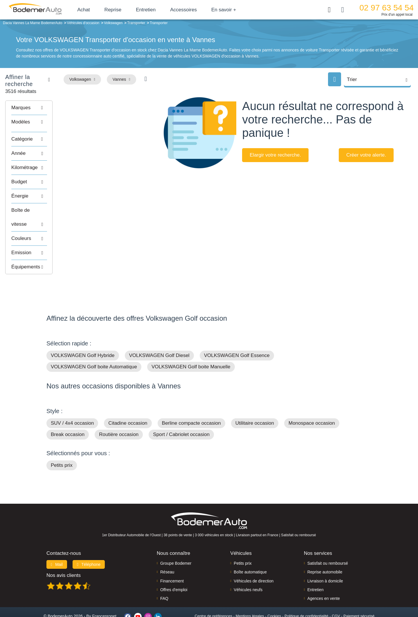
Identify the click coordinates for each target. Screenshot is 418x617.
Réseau (167, 549)
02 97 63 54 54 (386, 7)
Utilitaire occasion (254, 400)
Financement (172, 557)
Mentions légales (250, 593)
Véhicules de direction (253, 557)
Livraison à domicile (325, 557)
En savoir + (235, 9)
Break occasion (67, 411)
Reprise (124, 9)
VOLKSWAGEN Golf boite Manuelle (191, 344)
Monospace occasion (312, 400)
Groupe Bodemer (175, 540)
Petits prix (62, 442)
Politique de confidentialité (306, 593)
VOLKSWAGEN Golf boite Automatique (94, 344)
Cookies (274, 593)
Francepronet (104, 593)
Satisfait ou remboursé (327, 540)
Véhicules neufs (248, 566)
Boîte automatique (250, 549)
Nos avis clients (63, 552)
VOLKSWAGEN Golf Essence (237, 332)
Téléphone (89, 541)
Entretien (157, 9)
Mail (57, 541)
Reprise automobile (325, 549)
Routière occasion (118, 411)
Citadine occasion (127, 400)
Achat (95, 9)
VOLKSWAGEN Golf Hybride (83, 332)
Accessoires (195, 9)
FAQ (164, 575)
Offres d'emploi (173, 566)
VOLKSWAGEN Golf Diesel (159, 332)
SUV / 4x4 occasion (72, 400)
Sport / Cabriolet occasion (181, 411)
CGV (336, 593)
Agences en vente (323, 575)
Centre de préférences (213, 593)
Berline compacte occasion (191, 400)
